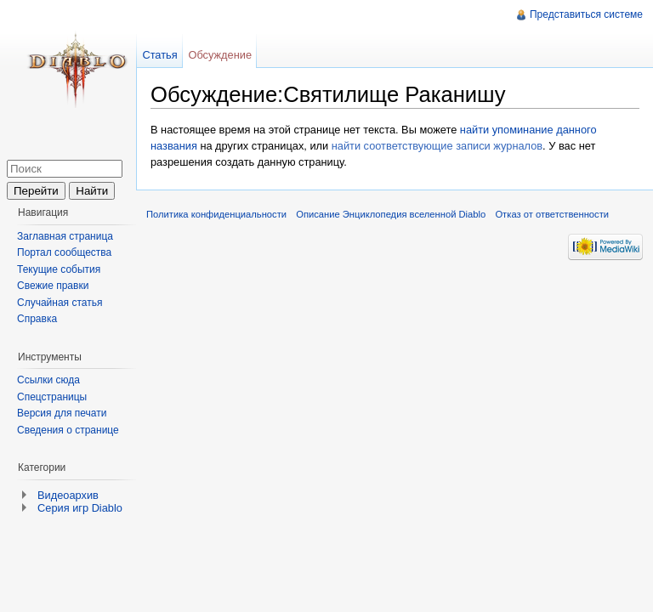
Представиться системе (586, 14)
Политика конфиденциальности (216, 214)
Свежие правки (52, 286)
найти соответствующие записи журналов (437, 145)
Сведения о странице (68, 430)
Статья (159, 54)
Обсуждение (220, 54)
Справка (37, 319)
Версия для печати (61, 413)
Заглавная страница (65, 236)
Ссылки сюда (48, 380)
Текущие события (58, 269)
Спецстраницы (52, 397)
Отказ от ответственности (552, 214)
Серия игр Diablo (79, 508)
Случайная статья (59, 303)
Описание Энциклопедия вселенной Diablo (390, 214)
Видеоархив (68, 495)
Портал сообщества (64, 252)
